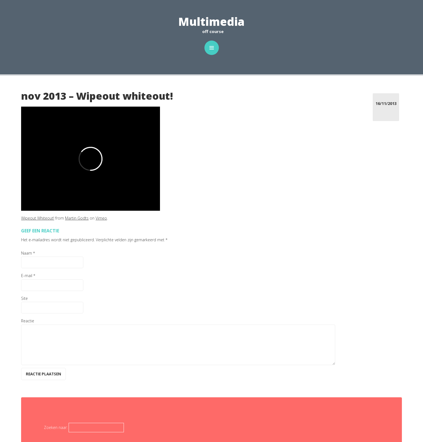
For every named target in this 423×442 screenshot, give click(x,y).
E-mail (28, 275)
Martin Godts (77, 218)
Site (24, 298)
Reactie (27, 320)
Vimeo (101, 218)
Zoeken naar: (55, 427)
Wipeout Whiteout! (37, 218)
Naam (28, 253)
